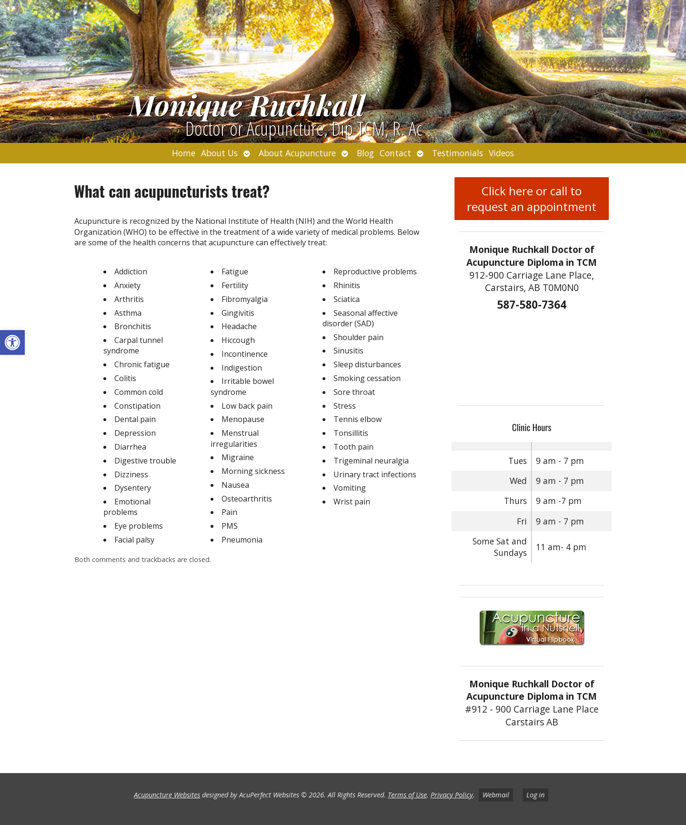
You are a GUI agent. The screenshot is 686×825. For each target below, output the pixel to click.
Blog (365, 153)
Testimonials (457, 153)
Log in (535, 794)
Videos (501, 153)
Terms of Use (407, 794)
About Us (219, 153)
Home (183, 153)
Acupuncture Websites (167, 794)
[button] (12, 342)
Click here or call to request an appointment (531, 198)
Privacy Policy (452, 794)
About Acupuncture (297, 153)
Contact (395, 153)
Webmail (496, 794)
